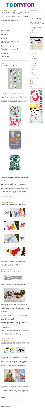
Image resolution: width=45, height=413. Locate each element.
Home (15, 404)
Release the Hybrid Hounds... (8, 202)
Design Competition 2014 (7, 340)
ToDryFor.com (17, 183)
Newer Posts (3, 404)
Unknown (31, 84)
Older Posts (27, 404)
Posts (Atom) (7, 406)
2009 (32, 74)
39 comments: (17, 195)
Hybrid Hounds (7, 265)
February (33, 65)
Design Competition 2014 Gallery (14, 97)
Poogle (15, 244)
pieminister (12, 334)
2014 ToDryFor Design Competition (21, 343)
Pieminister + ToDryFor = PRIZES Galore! (11, 271)
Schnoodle (15, 257)
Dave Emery (32, 80)
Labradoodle (15, 231)
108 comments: (17, 264)
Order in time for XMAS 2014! (8, 10)
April (33, 61)
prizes (17, 334)
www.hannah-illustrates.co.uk (17, 185)
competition (6, 334)
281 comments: (17, 333)
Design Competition (8, 196)
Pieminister (5, 284)
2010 (32, 72)
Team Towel (32, 81)
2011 (3, 393)
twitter (20, 334)
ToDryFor (27, 313)
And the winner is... (5, 64)
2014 (32, 56)
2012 (5, 393)
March (33, 63)
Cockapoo (15, 218)
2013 (8, 393)
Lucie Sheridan (10, 260)
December (34, 58)
